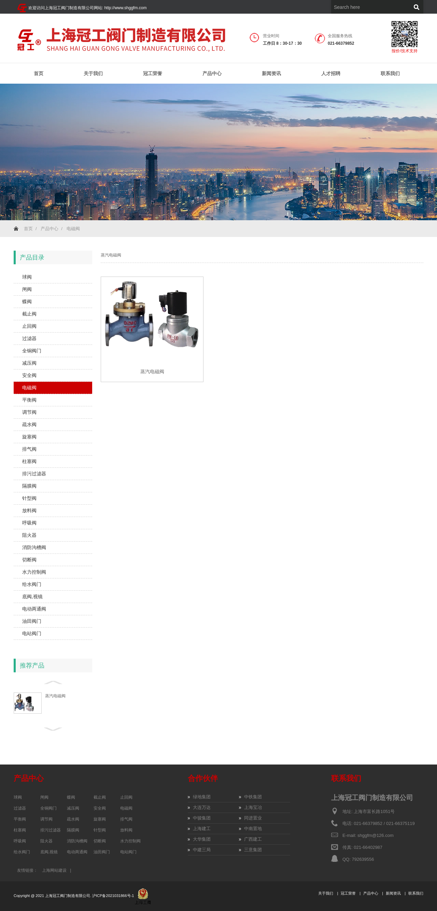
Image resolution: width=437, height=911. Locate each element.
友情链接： (27, 870)
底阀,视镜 (32, 596)
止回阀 (29, 326)
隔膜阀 (29, 486)
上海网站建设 (54, 870)
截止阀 (29, 314)
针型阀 (29, 498)
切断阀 (29, 559)
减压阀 (29, 363)
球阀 (27, 277)
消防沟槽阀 (34, 547)
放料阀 (29, 510)
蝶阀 (27, 301)
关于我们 (93, 73)
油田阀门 (31, 621)
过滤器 (29, 338)
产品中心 (212, 73)
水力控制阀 (34, 572)
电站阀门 (31, 633)
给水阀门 (31, 584)
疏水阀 (29, 424)
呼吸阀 (29, 522)
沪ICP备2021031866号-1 (113, 896)
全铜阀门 (31, 350)
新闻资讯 (271, 73)
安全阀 (29, 375)
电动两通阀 (34, 609)
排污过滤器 (34, 473)
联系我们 (390, 73)
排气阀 (29, 449)
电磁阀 (73, 228)
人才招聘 (330, 73)
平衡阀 (29, 400)
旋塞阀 (29, 436)
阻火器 (29, 535)
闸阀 (27, 289)
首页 (38, 73)
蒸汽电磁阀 (55, 695)
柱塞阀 (29, 461)
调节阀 (29, 412)
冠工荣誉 (152, 73)
